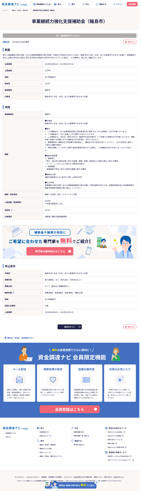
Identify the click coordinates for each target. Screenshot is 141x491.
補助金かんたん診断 (46, 448)
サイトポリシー (19, 477)
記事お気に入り (44, 436)
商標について (98, 477)
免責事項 (44, 477)
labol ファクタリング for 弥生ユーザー (119, 460)
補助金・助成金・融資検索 (20, 10)
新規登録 (132, 4)
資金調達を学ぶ (44, 432)
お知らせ (8, 437)
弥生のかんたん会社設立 (115, 432)
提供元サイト (69, 326)
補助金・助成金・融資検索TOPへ (20, 337)
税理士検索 (111, 443)
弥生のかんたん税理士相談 (116, 447)
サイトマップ (68, 477)
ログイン (119, 4)
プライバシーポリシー (33, 477)
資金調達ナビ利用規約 (55, 477)
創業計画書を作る (79, 432)
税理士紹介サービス (114, 439)
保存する (131, 42)
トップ (5, 10)
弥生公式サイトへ (119, 477)
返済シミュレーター (46, 452)
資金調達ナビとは (42, 4)
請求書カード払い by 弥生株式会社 (118, 456)
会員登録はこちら (76, 409)
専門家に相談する (79, 445)
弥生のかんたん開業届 (114, 436)
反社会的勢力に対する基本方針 (82, 477)
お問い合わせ (108, 477)
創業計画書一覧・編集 (80, 436)
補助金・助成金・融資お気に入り (50, 456)
